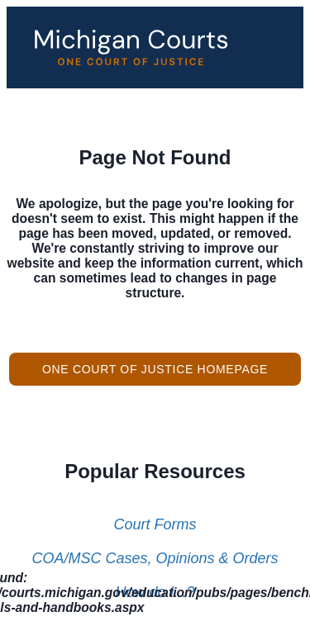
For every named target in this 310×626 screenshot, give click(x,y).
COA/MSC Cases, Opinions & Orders (154, 558)
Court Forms (154, 524)
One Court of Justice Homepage (155, 369)
